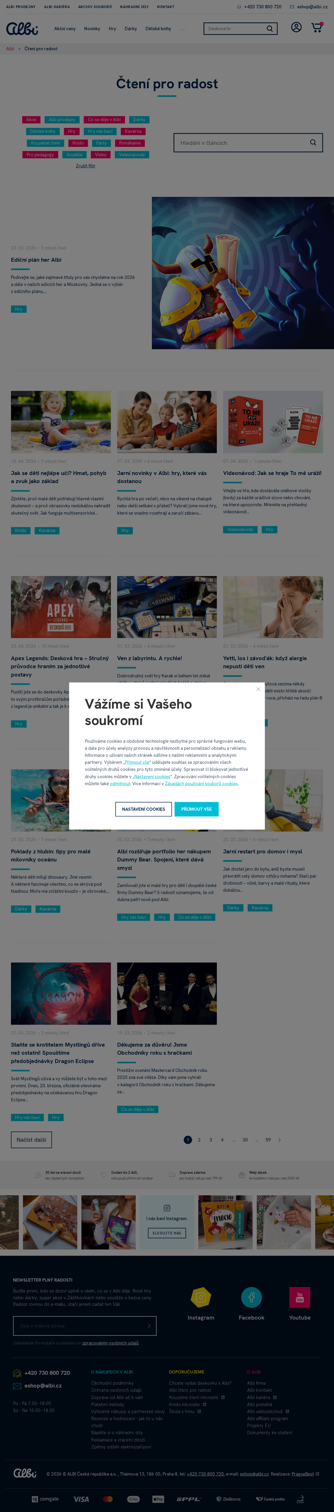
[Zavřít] (258, 689)
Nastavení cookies (152, 776)
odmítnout (120, 783)
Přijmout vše (137, 762)
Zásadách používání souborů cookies (201, 783)
